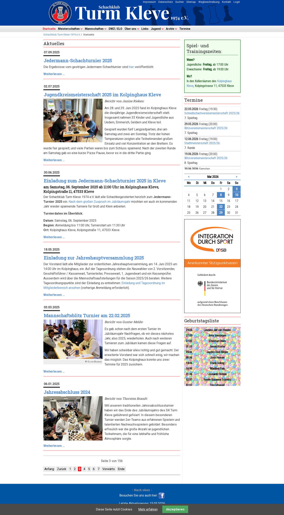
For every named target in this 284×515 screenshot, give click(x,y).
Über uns (130, 28)
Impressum (149, 1)
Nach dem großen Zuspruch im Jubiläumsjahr (99, 202)
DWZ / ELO (115, 28)
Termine (184, 28)
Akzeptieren (175, 509)
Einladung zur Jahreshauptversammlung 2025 (94, 258)
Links (145, 28)
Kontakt (226, 1)
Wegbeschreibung (209, 1)
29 (220, 213)
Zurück (61, 469)
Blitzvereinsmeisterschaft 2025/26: (206, 128)
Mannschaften (94, 28)
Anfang (49, 469)
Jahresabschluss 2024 (67, 392)
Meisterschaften (69, 28)
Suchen (179, 1)
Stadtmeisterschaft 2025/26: (202, 143)
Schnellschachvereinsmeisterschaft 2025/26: (212, 113)
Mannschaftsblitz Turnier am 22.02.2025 (87, 315)
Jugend (156, 28)
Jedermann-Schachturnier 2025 (78, 60)
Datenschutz (165, 1)
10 (236, 195)
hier (131, 67)
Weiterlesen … (54, 74)
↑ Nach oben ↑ (142, 490)
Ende (121, 469)
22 (220, 207)
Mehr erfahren (148, 509)
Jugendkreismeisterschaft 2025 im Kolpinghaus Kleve (102, 95)
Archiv (170, 28)
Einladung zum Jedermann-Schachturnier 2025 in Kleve (105, 181)
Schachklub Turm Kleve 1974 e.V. (61, 34)
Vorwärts (108, 469)
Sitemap (191, 1)
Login (237, 1)
